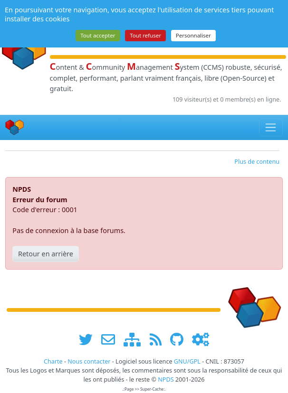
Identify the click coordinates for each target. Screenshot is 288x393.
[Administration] (200, 339)
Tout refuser (145, 35)
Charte (53, 361)
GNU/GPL (187, 361)
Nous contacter (88, 361)
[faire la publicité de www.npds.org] (111, 339)
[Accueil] (14, 127)
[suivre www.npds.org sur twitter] (89, 339)
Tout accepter (97, 35)
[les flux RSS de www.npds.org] (159, 339)
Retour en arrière (45, 253)
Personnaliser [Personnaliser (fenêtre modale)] (193, 35)
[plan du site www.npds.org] (135, 339)
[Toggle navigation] (271, 127)
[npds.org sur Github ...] (180, 339)
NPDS (165, 379)
